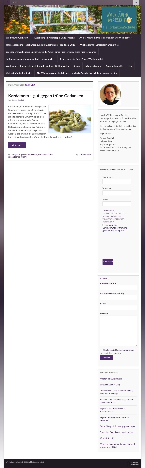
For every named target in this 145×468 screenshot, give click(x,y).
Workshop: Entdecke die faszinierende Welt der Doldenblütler (37, 66)
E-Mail (107, 199)
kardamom (32, 154)
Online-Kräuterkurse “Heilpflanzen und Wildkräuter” (106, 37)
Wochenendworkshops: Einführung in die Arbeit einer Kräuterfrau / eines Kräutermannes (51, 51)
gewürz (24, 154)
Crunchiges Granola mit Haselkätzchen (116, 432)
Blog (130, 66)
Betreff (118, 306)
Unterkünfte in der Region (19, 73)
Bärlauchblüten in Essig (110, 384)
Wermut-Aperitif (107, 438)
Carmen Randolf (114, 66)
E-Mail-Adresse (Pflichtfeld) (118, 296)
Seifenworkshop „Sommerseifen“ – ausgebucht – (30, 58)
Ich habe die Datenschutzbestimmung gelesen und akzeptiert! (115, 227)
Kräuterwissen (93, 66)
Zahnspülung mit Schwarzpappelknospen (117, 426)
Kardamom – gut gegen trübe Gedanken (45, 95)
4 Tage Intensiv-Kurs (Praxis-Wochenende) (81, 58)
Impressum (134, 462)
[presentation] (114, 245)
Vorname (107, 188)
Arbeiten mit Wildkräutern (111, 379)
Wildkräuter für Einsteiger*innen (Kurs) (99, 44)
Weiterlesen (17, 145)
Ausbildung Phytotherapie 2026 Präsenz (54, 37)
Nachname (108, 177)
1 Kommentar (85, 154)
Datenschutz (109, 210)
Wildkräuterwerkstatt (18, 37)
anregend (16, 154)
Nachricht (118, 329)
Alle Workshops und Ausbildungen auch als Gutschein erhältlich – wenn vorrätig (77, 73)
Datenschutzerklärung (124, 350)
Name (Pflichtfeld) (118, 286)
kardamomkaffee (45, 154)
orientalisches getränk (17, 157)
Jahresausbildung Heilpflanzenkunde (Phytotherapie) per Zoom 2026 (40, 44)
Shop (76, 66)
